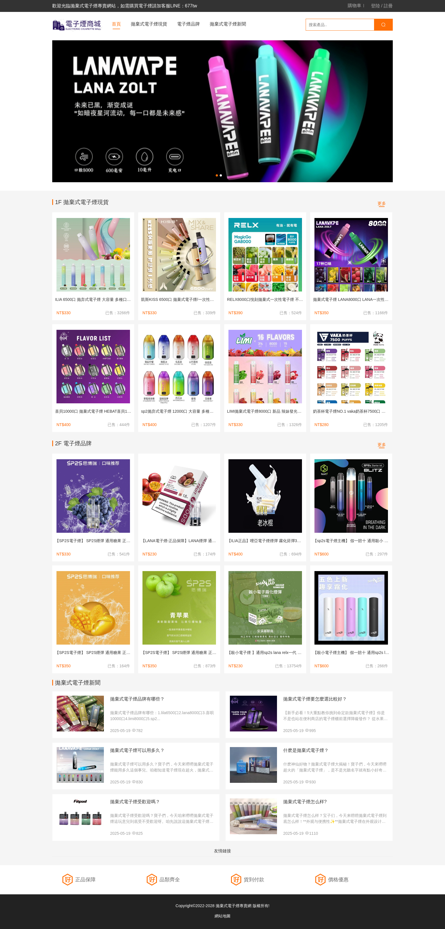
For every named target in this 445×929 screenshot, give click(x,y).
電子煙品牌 (188, 24)
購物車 (354, 5)
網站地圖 (222, 916)
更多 (381, 203)
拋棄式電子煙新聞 (228, 24)
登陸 (375, 5)
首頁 (116, 24)
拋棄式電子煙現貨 (149, 24)
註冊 (388, 5)
